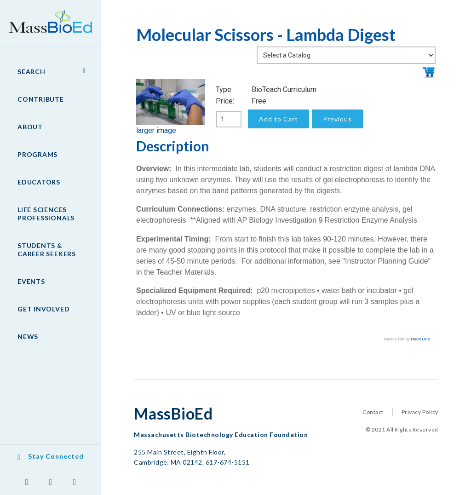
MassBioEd (46, 16)
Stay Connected (56, 456)
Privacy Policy (420, 412)
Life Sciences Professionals (46, 214)
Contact (373, 412)
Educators (38, 182)
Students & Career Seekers (46, 250)
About (30, 127)
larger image (156, 130)
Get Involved (43, 309)
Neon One (420, 339)
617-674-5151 (228, 462)
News (27, 336)
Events (31, 281)
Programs (37, 154)
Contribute (40, 99)
